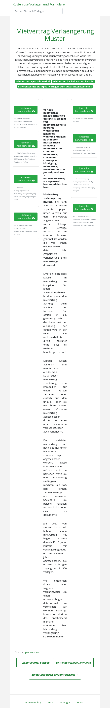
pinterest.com (33, 652)
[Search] (38, 11)
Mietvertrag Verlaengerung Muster (55, 35)
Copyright (64, 702)
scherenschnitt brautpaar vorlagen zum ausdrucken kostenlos (55, 86)
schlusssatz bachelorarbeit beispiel (73, 81)
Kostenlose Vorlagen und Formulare (39, 4)
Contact (80, 702)
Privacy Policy (33, 702)
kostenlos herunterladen (26, 110)
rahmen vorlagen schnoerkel (33, 81)
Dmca (49, 702)
